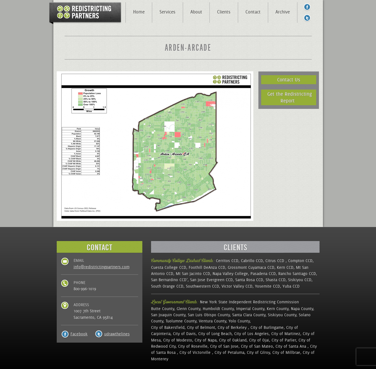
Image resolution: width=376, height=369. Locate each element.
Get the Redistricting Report (289, 97)
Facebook (79, 333)
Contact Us (288, 79)
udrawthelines (117, 333)
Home (139, 12)
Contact (253, 12)
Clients (224, 12)
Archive (282, 12)
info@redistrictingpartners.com (101, 266)
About (196, 12)
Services (167, 12)
